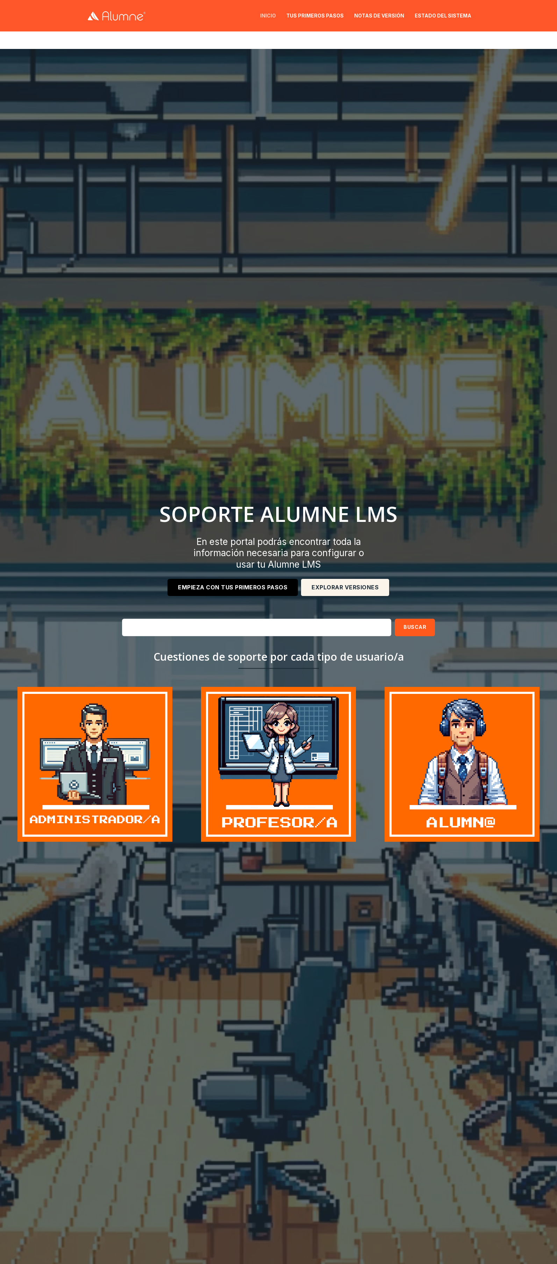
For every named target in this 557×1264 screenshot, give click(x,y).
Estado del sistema (443, 16)
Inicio (268, 16)
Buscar (415, 627)
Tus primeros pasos (315, 16)
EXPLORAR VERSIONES (345, 587)
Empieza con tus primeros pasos (232, 587)
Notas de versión (379, 16)
